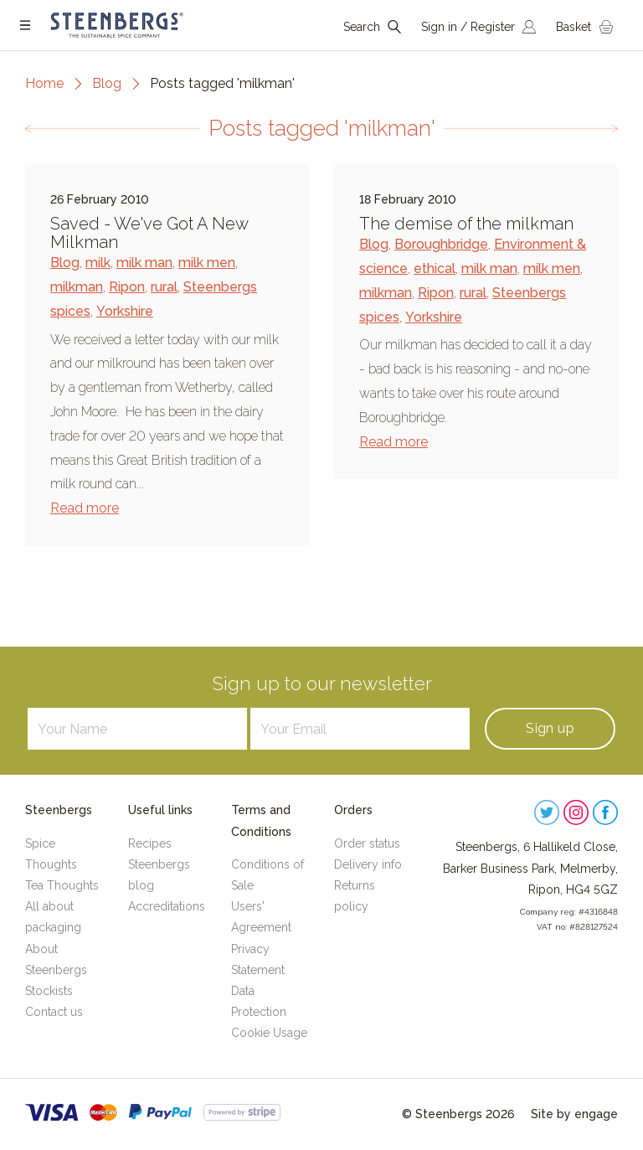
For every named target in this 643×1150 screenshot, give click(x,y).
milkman (76, 287)
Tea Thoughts (62, 885)
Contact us (54, 1011)
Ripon (127, 287)
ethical (434, 268)
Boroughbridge (441, 244)
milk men (206, 263)
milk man (144, 263)
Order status (367, 843)
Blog (106, 83)
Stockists (49, 991)
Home (44, 83)
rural (164, 287)
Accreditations (166, 906)
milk (98, 263)
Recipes (150, 843)
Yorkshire (124, 311)
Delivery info (368, 864)
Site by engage (574, 1114)
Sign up (550, 728)
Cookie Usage (269, 1032)
